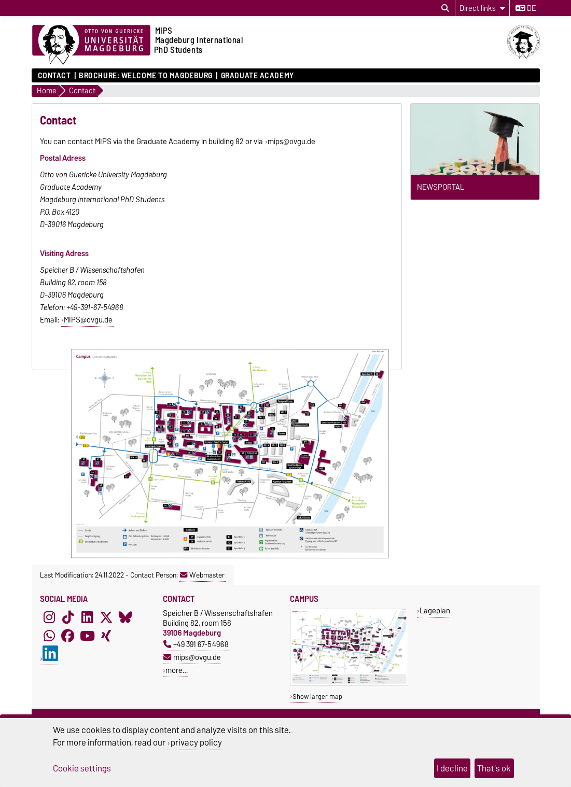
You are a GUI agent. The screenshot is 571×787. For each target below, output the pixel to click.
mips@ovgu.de (291, 141)
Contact (54, 75)
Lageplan (435, 610)
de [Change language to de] (526, 8)
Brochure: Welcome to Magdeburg (146, 75)
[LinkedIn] (87, 617)
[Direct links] (482, 8)
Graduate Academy (257, 75)
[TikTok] (68, 617)
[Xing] (106, 636)
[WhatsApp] (49, 636)
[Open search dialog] (445, 8)
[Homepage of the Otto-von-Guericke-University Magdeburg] (91, 45)
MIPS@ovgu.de (88, 320)
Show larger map (317, 696)
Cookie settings (82, 768)
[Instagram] (49, 617)
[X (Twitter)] (106, 617)
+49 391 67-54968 (196, 644)
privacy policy (196, 742)
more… (176, 670)
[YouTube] (87, 636)
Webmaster (202, 575)
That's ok (494, 768)
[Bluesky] (125, 617)
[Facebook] (68, 636)
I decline (452, 768)
